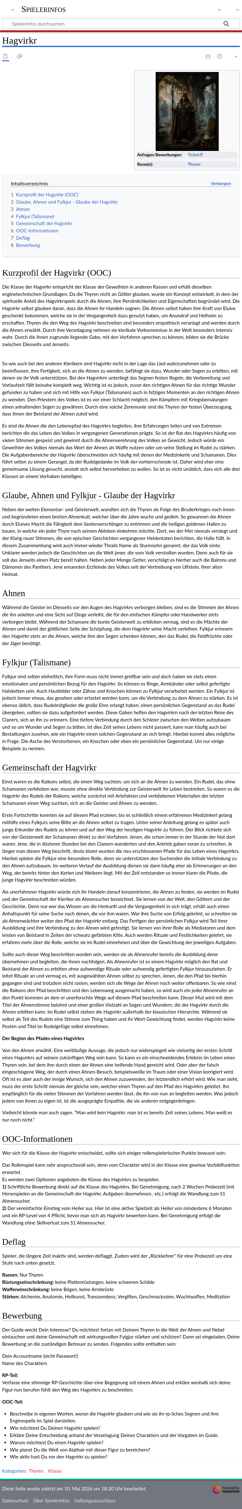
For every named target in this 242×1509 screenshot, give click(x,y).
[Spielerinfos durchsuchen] (121, 23)
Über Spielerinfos (51, 1500)
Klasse (54, 1471)
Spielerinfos (43, 9)
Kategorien (13, 1471)
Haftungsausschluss (94, 1500)
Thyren (194, 164)
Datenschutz (15, 1500)
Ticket (193, 154)
